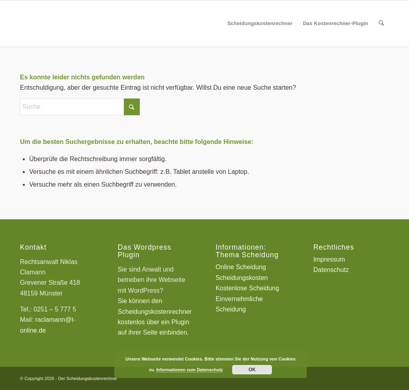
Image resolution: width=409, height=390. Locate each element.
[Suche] (381, 23)
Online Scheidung (241, 267)
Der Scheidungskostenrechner (87, 378)
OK (252, 369)
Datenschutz (331, 269)
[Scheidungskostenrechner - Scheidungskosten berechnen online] (80, 23)
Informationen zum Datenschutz (189, 369)
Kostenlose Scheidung (247, 288)
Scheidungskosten (242, 277)
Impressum (329, 259)
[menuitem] (260, 23)
